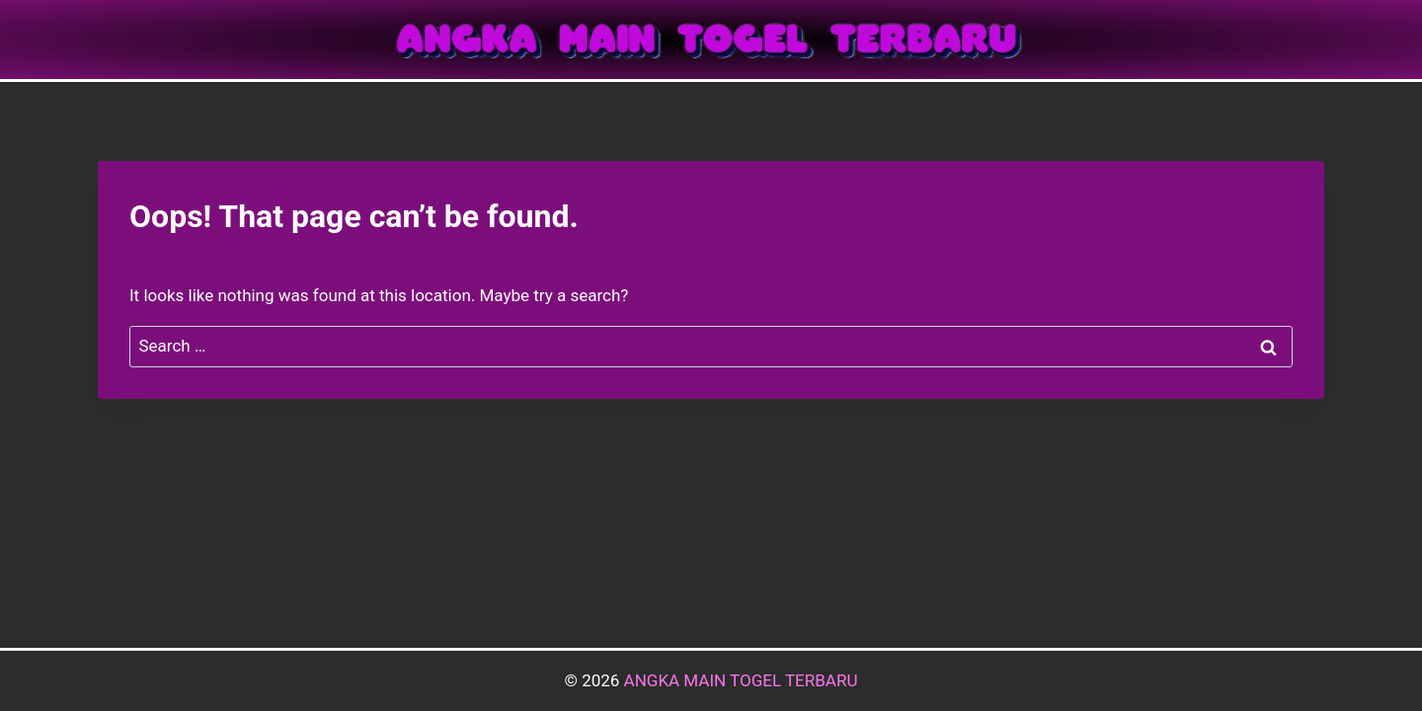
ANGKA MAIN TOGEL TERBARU (741, 680)
